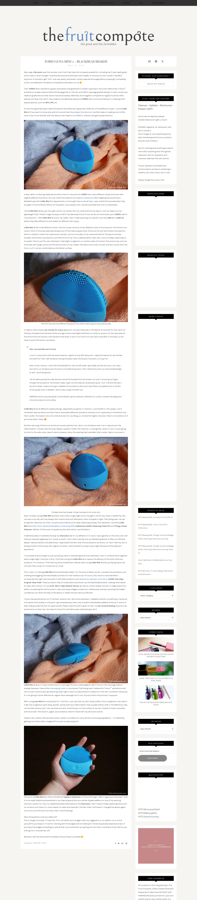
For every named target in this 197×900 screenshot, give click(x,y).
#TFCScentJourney (148, 817)
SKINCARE (36, 844)
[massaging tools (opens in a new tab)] (58, 689)
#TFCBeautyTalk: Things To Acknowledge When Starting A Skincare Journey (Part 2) (155, 550)
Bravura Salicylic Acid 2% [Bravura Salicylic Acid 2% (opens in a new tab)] (93, 579)
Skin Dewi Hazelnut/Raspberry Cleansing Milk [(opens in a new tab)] (54, 527)
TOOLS (43, 844)
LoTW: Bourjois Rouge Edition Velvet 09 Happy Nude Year (156, 656)
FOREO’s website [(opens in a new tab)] (83, 116)
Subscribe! (152, 759)
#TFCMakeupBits (147, 813)
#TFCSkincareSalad (149, 810)
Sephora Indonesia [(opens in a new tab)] (84, 198)
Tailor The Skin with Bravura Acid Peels (156, 704)
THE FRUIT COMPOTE (98, 36)
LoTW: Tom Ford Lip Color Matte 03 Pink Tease (156, 680)
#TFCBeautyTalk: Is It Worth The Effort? (155, 518)
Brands (156, 611)
